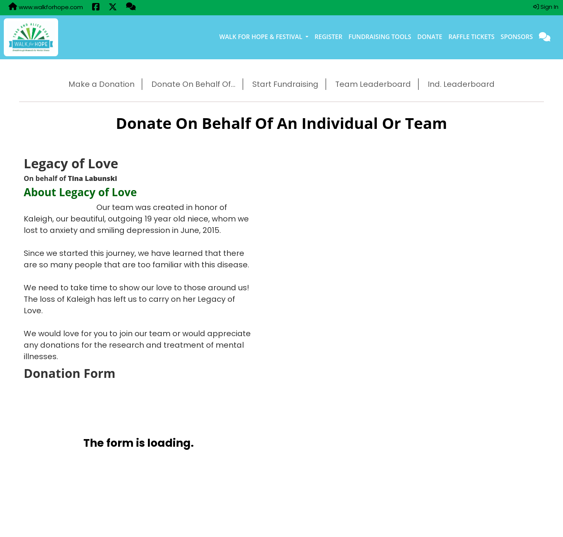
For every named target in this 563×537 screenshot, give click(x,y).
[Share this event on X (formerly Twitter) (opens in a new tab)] (113, 8)
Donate (429, 37)
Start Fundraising (285, 84)
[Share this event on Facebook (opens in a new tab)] (95, 8)
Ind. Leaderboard (461, 84)
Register (328, 37)
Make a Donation (101, 84)
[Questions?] (131, 7)
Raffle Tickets (471, 37)
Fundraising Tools (380, 37)
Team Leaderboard (373, 84)
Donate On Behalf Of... (193, 84)
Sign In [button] (545, 7)
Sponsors (517, 37)
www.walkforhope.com (45, 7)
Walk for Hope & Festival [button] (261, 37)
